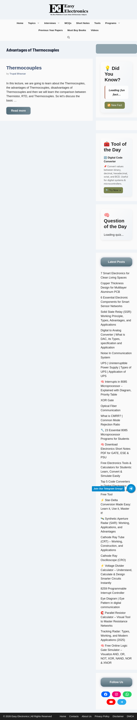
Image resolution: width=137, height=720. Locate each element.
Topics (35, 23)
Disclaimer (118, 716)
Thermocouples (24, 67)
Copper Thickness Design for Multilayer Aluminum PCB (114, 287)
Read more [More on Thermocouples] (18, 110)
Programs (114, 23)
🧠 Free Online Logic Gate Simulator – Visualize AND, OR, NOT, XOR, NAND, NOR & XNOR (116, 654)
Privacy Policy (102, 716)
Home (20, 23)
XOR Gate (107, 400)
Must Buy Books (76, 30)
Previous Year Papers (50, 30)
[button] (68, 37)
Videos (95, 30)
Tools (97, 23)
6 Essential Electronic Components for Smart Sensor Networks (115, 302)
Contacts (74, 716)
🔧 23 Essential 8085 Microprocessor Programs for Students (115, 434)
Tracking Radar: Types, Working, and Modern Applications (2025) (115, 636)
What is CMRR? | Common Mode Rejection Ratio (112, 420)
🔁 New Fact (114, 105)
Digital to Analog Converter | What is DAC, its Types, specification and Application (113, 339)
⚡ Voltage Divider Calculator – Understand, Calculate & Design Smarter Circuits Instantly (116, 574)
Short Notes (83, 23)
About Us (87, 716)
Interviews (53, 23)
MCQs (68, 23)
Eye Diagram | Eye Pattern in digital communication (112, 603)
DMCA (130, 716)
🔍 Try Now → (113, 190)
